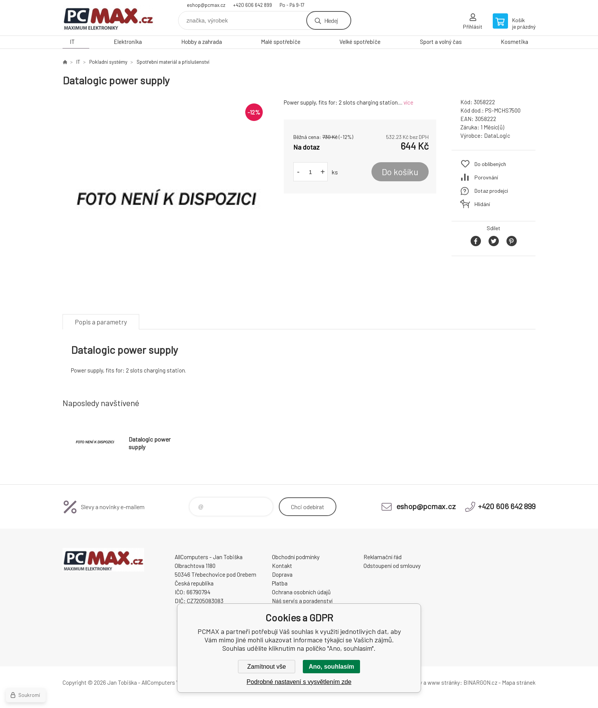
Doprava (282, 574)
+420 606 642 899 (252, 5)
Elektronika (128, 41)
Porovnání (486, 177)
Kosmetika (514, 41)
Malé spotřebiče (281, 41)
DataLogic (497, 135)
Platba (280, 583)
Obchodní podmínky (296, 556)
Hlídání (482, 204)
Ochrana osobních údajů (301, 592)
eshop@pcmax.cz (206, 5)
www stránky (444, 682)
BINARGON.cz (480, 682)
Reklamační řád (382, 556)
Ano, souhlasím (331, 666)
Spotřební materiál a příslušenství (173, 62)
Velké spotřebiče (360, 41)
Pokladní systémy (108, 62)
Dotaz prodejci (491, 190)
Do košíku (400, 171)
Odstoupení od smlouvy (392, 565)
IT (72, 41)
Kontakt (282, 565)
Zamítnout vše (266, 666)
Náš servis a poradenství (302, 600)
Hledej (331, 20)
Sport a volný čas (441, 41)
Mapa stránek (518, 682)
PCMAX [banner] (108, 17)
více (408, 102)
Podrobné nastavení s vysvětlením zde (299, 682)
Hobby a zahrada (201, 41)
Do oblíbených (490, 164)
